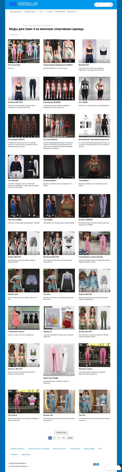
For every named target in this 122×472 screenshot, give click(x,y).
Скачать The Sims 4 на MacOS (38, 449)
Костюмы (14, 35)
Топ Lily (82, 415)
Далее (70, 438)
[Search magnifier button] (110, 4)
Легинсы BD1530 (15, 102)
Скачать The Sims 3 (59, 449)
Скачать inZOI (75, 449)
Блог (42, 11)
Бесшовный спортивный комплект (94, 139)
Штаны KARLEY (50, 180)
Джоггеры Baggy (50, 378)
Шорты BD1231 (14, 257)
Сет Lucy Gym (14, 65)
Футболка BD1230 (51, 257)
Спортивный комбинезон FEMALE (58, 65)
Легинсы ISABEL (15, 220)
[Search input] (102, 4)
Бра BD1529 (84, 65)
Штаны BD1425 (85, 331)
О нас (100, 449)
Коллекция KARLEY (16, 139)
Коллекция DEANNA (52, 102)
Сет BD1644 (13, 180)
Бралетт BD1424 (15, 369)
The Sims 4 (49, 11)
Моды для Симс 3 (31, 11)
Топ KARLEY (84, 180)
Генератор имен (60, 11)
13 (63, 438)
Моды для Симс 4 (16, 11)
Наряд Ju (47, 331)
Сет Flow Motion (50, 139)
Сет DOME (83, 102)
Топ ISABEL (48, 220)
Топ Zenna (12, 415)
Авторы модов (89, 449)
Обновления (72, 11)
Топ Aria (46, 294)
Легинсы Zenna (85, 369)
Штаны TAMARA (86, 220)
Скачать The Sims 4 (17, 449)
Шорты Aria (13, 294)
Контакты (14, 454)
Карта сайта (26, 454)
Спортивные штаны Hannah (91, 257)
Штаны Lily (48, 415)
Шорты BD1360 (85, 294)
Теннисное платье (16, 331)
